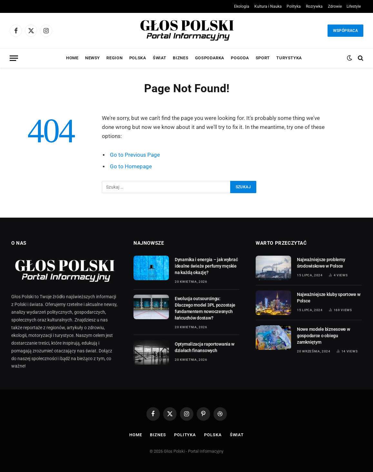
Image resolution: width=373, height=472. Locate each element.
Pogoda (240, 57)
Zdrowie (335, 6)
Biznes (180, 57)
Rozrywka (314, 6)
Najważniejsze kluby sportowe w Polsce (328, 297)
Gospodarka (209, 57)
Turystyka (289, 57)
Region (114, 57)
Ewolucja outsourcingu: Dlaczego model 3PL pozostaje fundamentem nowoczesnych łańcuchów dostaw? (205, 308)
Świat (159, 57)
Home (72, 57)
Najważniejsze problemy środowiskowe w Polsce (321, 263)
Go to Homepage (131, 166)
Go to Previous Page (135, 155)
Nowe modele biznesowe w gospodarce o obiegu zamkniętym (323, 336)
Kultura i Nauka (268, 6)
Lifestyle (354, 6)
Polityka (294, 6)
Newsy (92, 57)
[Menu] (14, 58)
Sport (263, 57)
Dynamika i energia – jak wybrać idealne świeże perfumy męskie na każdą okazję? (206, 266)
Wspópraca (345, 30)
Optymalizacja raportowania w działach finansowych (204, 347)
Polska (137, 57)
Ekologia (241, 6)
